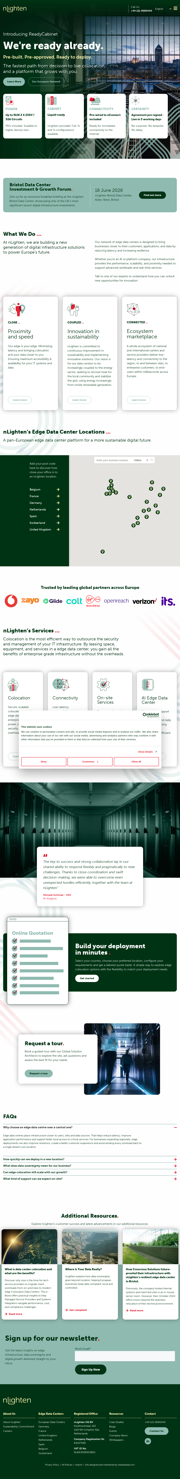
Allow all (136, 761)
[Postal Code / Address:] (112, 460)
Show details (145, 751)
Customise (90, 761)
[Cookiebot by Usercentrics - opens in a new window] (145, 715)
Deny (44, 761)
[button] (163, 8)
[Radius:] (140, 460)
